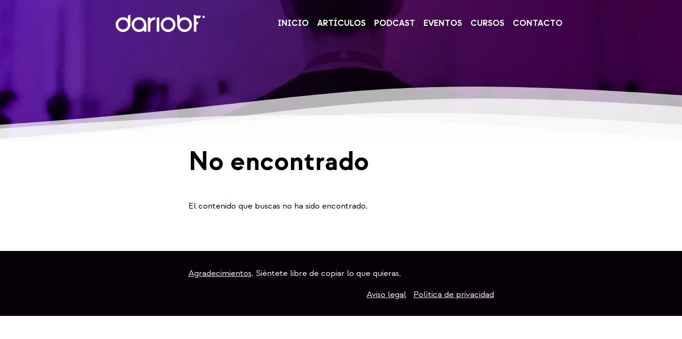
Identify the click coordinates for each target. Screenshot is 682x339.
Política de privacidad (454, 294)
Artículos (341, 23)
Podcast (394, 23)
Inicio (293, 23)
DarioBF (160, 23)
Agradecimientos (219, 273)
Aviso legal (386, 294)
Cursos (487, 23)
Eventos (442, 23)
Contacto (538, 23)
